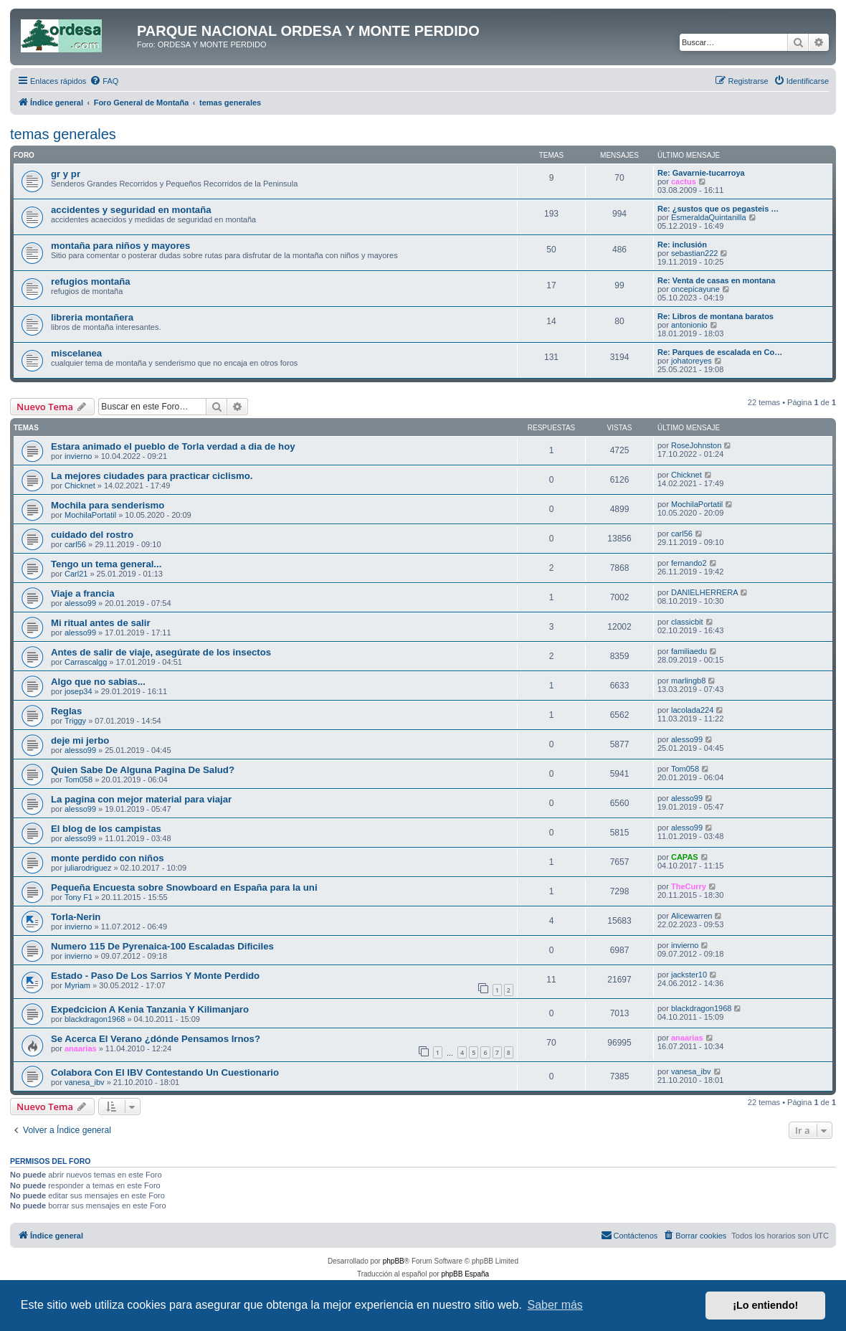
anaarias (81, 1048)
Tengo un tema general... (106, 564)
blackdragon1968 (95, 1019)
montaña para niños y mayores (120, 245)
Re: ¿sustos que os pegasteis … (718, 208)
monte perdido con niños (107, 858)
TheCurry (688, 886)
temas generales (63, 134)
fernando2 (689, 563)
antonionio (689, 325)
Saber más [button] (555, 1305)
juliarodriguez (88, 867)
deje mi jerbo (80, 740)
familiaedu (689, 651)
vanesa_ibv (85, 1082)
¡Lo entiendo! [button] (765, 1305)
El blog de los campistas (106, 828)
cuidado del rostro (92, 534)
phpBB (393, 1261)
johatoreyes (691, 360)
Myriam (77, 985)
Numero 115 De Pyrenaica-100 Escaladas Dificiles (162, 946)
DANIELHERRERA (704, 592)
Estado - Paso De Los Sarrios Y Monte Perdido (155, 975)
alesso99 (80, 603)
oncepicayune (695, 289)
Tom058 (78, 779)
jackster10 (689, 974)
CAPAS (684, 857)
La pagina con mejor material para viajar (141, 799)
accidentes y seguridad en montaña (131, 209)
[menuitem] (104, 81)
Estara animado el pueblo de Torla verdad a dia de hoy (173, 446)
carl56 (75, 544)
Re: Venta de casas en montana (716, 280)
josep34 (78, 691)
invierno (78, 456)
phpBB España (465, 1274)
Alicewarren (691, 915)
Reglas (66, 711)
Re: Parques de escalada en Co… (719, 352)
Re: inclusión (682, 244)
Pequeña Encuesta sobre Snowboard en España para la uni (184, 887)
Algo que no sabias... (98, 681)
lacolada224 (692, 710)
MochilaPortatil (90, 515)
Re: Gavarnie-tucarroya (701, 173)
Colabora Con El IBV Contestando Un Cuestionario (165, 1072)
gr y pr (65, 174)
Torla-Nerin (75, 916)
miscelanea (76, 353)
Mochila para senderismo (107, 505)
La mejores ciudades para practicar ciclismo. (151, 475)
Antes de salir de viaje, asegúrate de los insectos (161, 652)
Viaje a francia (82, 593)
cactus (683, 181)
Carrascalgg (86, 662)
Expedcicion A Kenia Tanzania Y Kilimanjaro (150, 1009)
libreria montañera (92, 317)
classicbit (687, 621)
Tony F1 (78, 897)
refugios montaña (90, 281)
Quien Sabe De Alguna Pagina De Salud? (142, 769)
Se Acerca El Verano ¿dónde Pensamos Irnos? (155, 1038)
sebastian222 (694, 253)
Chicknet (80, 485)
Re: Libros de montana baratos (715, 316)
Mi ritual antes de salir (101, 622)
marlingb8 (688, 680)
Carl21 (76, 573)
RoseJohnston (696, 445)
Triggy (75, 720)
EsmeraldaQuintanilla (708, 217)
